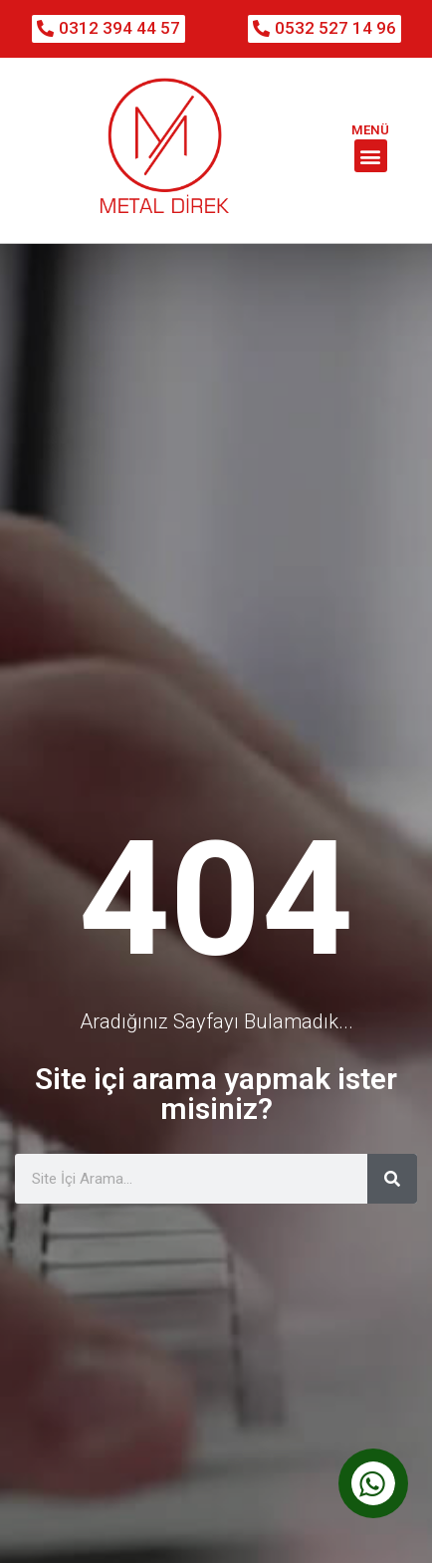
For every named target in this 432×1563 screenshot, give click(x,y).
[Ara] (392, 1161)
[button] (370, 155)
